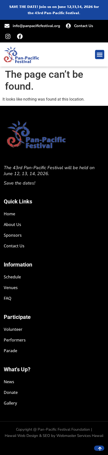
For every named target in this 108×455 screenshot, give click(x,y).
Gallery (10, 403)
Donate (11, 392)
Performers (15, 340)
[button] (100, 54)
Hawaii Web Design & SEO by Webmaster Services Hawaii (54, 435)
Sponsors (13, 235)
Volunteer (13, 329)
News (9, 382)
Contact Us (14, 246)
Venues (11, 288)
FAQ (7, 298)
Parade (10, 351)
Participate (17, 317)
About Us (12, 225)
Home (9, 214)
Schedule (12, 277)
